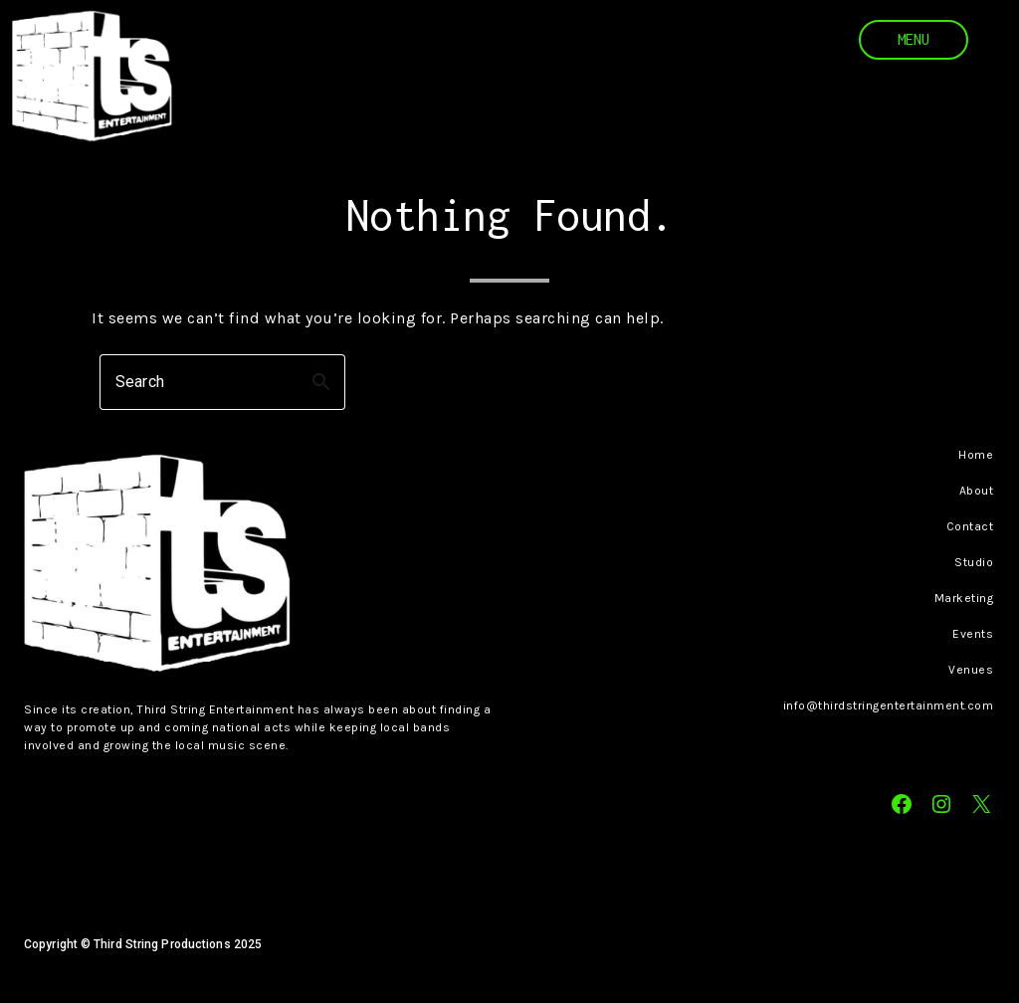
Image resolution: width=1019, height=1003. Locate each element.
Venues (970, 670)
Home (975, 455)
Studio (973, 562)
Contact (970, 526)
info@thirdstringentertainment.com (888, 705)
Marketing (964, 598)
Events (972, 634)
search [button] (321, 382)
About (976, 491)
